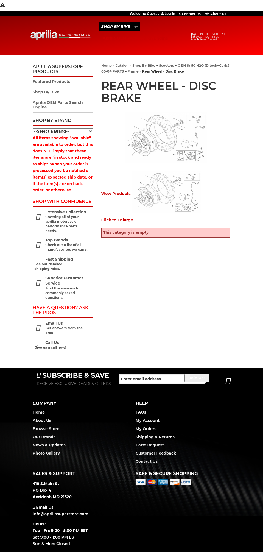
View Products (116, 193)
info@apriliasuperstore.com (60, 513)
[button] (119, 26)
